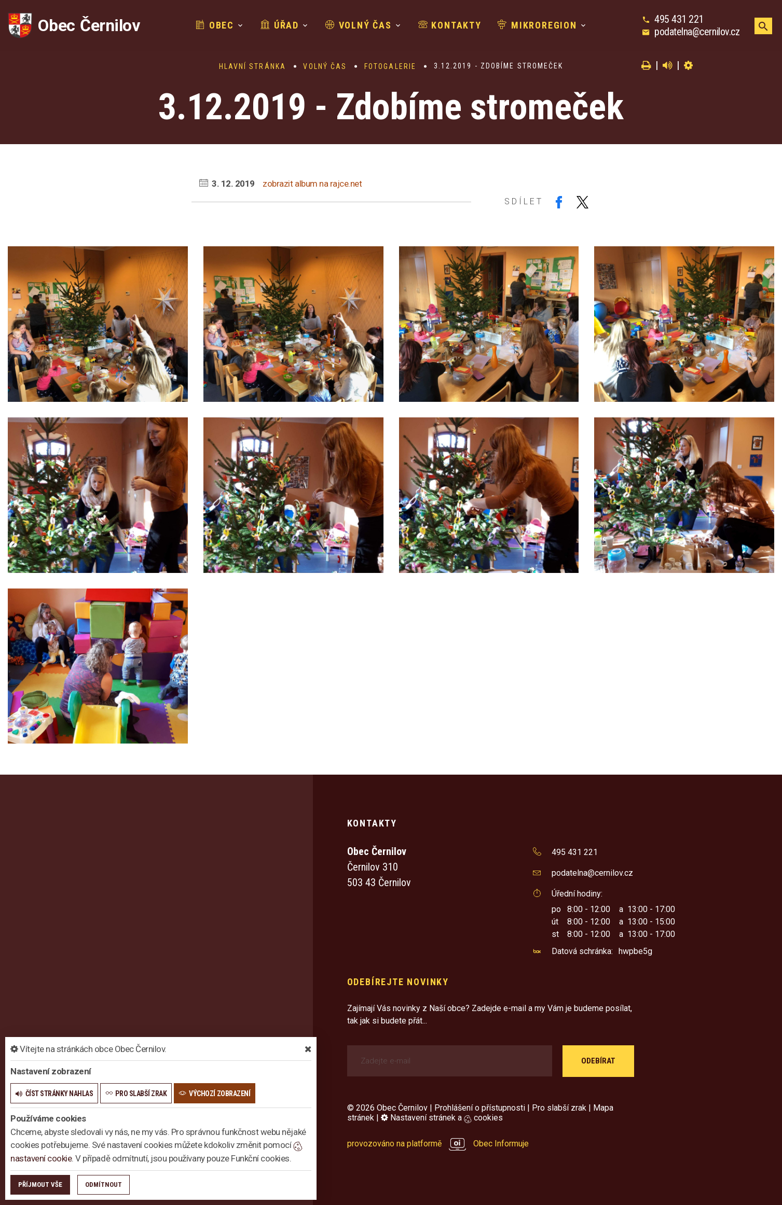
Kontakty (450, 25)
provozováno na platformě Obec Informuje (438, 1143)
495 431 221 (679, 19)
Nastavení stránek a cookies (442, 1118)
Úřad (279, 25)
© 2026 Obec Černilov (387, 1108)
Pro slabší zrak (559, 1108)
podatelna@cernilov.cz (696, 31)
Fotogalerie (390, 66)
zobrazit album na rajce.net (312, 183)
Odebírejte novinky (398, 981)
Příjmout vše (40, 1184)
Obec (215, 25)
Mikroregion (537, 25)
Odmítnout (103, 1184)
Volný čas (358, 25)
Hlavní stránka (252, 66)
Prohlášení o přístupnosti (479, 1108)
